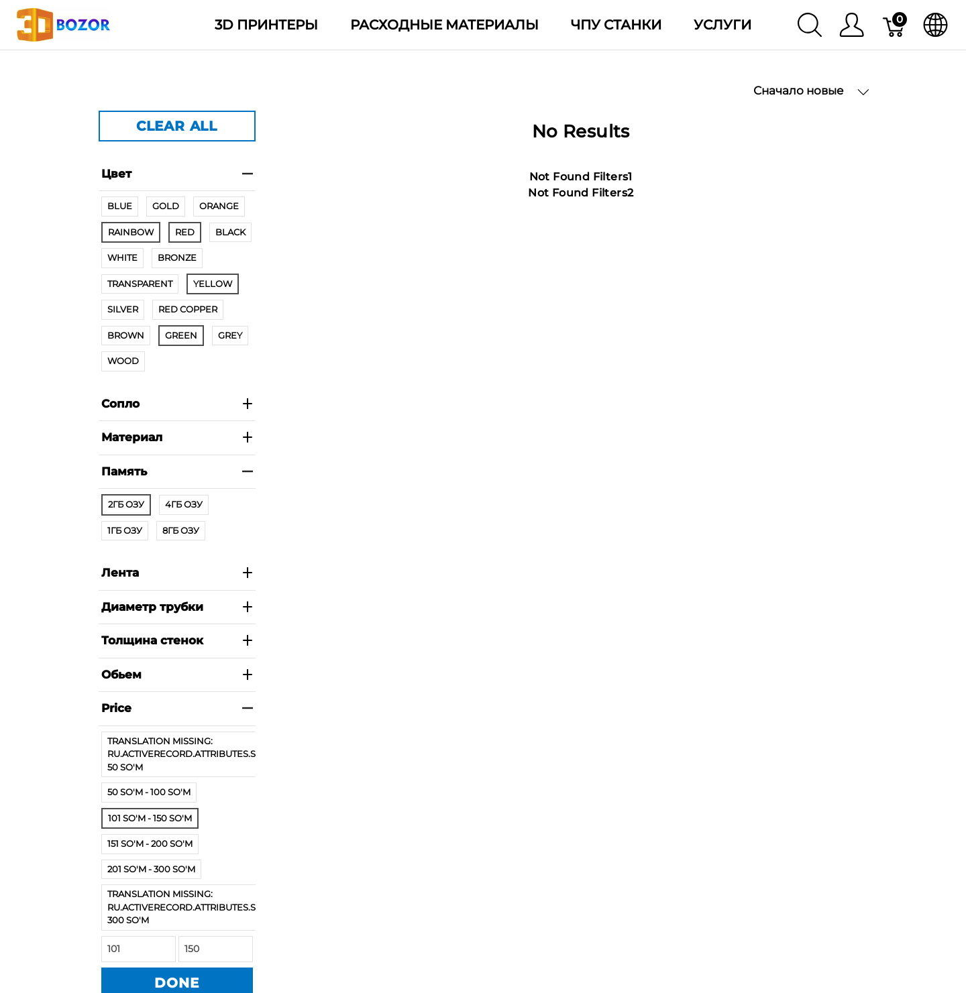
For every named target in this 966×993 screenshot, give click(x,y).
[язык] (935, 25)
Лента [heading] (177, 572)
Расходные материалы (444, 25)
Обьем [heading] (177, 674)
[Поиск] (810, 25)
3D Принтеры (266, 25)
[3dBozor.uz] (63, 23)
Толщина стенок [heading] (177, 640)
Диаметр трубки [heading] (177, 607)
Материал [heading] (177, 437)
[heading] (177, 709)
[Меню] (851, 25)
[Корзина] (894, 25)
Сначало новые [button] (811, 91)
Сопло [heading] (177, 403)
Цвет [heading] (177, 173)
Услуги (722, 25)
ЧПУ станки (616, 25)
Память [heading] (177, 471)
